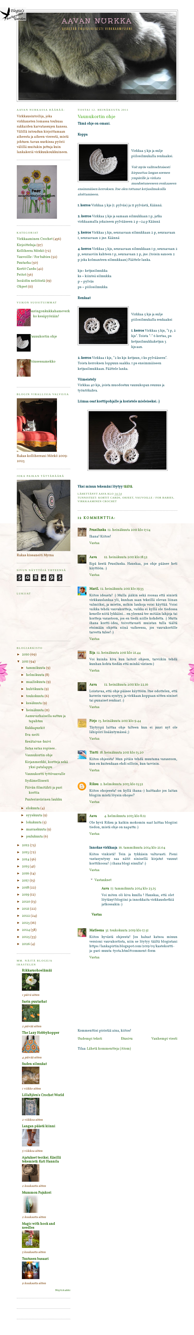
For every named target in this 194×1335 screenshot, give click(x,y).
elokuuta (33, 808)
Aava (93, 557)
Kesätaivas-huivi (38, 741)
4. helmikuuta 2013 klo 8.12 (125, 816)
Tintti (93, 752)
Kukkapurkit (35, 728)
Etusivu (127, 1038)
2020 (26, 901)
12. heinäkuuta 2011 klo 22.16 (126, 684)
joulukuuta (35, 836)
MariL (94, 589)
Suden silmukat (34, 1064)
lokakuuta (34, 822)
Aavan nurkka (97, 20)
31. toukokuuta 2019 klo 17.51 (126, 930)
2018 (26, 887)
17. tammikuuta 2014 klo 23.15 (133, 888)
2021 (26, 909)
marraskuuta (36, 829)
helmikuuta (35, 675)
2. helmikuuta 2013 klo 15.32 (121, 784)
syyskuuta (34, 815)
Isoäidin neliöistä (31, 281)
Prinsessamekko (42, 361)
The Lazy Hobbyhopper (40, 1033)
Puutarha (24, 263)
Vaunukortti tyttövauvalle (45, 774)
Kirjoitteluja (26, 245)
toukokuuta (35, 696)
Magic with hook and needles (38, 1226)
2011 (25, 661)
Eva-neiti (32, 735)
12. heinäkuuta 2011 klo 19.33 (122, 589)
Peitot (21, 274)
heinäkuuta (35, 710)
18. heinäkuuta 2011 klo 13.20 (122, 752)
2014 (26, 859)
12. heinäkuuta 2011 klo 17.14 (129, 530)
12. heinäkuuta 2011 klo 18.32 (126, 557)
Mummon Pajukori (36, 1192)
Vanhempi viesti (164, 1038)
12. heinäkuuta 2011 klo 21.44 (119, 653)
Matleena (96, 930)
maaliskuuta (36, 682)
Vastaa (94, 543)
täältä (127, 486)
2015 (26, 866)
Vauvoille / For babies (154, 497)
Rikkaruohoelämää (37, 970)
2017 (26, 880)
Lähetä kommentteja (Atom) (109, 1048)
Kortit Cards (109, 497)
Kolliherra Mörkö (30, 251)
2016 (26, 873)
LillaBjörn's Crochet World (43, 1095)
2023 (26, 923)
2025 (26, 937)
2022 (26, 916)
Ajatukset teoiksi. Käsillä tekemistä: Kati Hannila (41, 1159)
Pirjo (93, 721)
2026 (26, 944)
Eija (92, 653)
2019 (26, 894)
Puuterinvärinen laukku (43, 799)
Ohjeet (127, 497)
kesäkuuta (34, 703)
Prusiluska (97, 530)
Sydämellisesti (37, 781)
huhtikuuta (35, 689)
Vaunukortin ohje (43, 336)
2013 (26, 852)
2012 (26, 845)
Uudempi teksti (90, 1038)
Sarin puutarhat (34, 1001)
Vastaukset (102, 880)
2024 (26, 930)
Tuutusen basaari (35, 1259)
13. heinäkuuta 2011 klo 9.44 (119, 721)
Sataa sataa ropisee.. (40, 748)
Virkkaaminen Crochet (97, 501)
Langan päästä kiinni (38, 1126)
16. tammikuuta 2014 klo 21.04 (142, 847)
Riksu (94, 784)
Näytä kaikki (62, 1290)
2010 (26, 654)
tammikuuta (36, 668)
